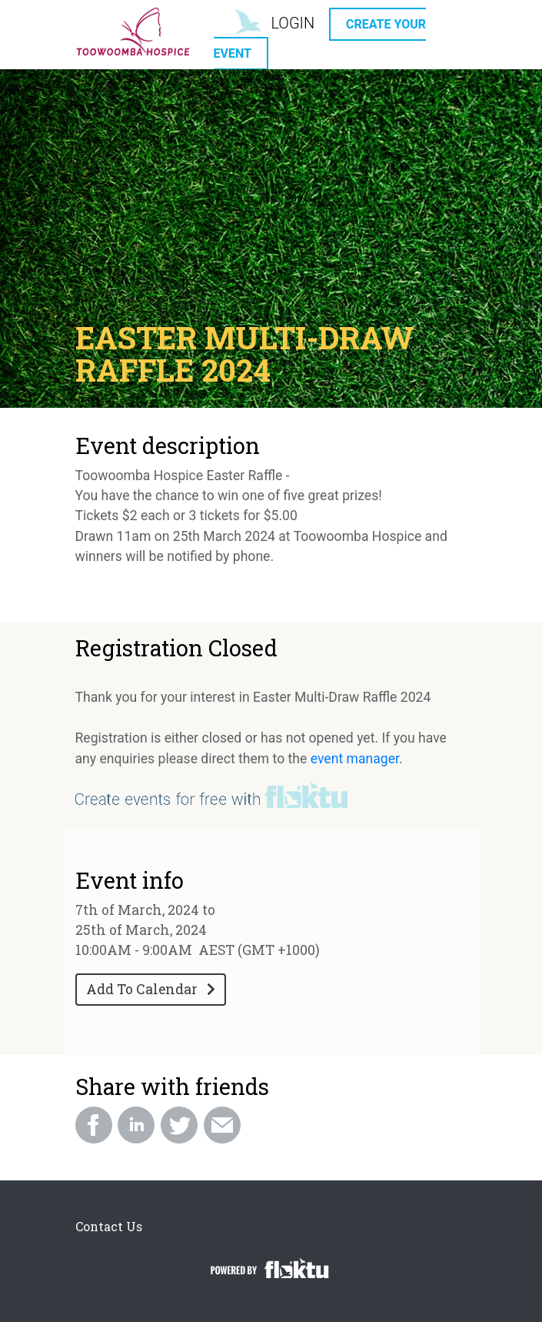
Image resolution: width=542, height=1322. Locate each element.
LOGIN (292, 23)
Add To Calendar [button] (150, 989)
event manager (355, 758)
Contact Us (108, 1226)
